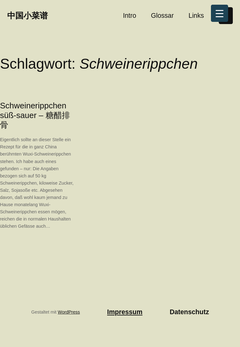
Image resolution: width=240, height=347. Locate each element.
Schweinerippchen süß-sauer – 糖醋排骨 (35, 115)
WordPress (69, 312)
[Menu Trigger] (219, 13)
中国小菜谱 (27, 15)
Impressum (124, 311)
